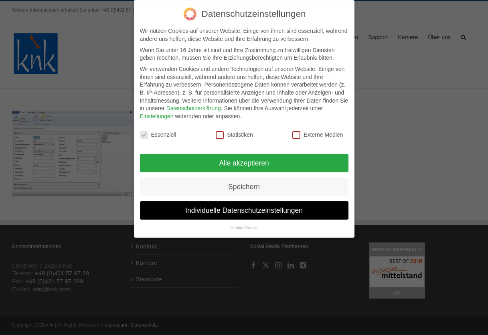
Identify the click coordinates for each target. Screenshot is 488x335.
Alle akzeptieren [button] (244, 159)
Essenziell (158, 131)
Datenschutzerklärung (193, 104)
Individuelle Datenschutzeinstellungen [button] (244, 206)
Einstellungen (157, 112)
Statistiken (234, 131)
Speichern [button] (244, 183)
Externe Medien (317, 131)
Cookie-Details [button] (243, 224)
